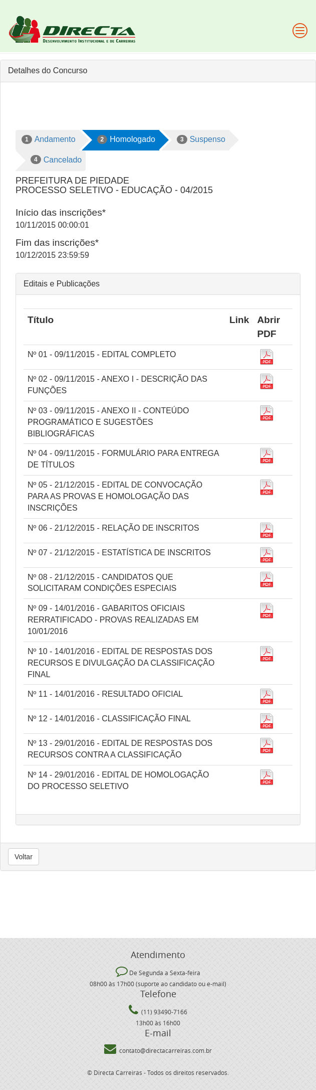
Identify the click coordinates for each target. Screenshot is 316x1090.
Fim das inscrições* (57, 242)
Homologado (126, 139)
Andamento (49, 139)
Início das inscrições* (61, 212)
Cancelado (56, 159)
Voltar (24, 857)
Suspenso (201, 139)
